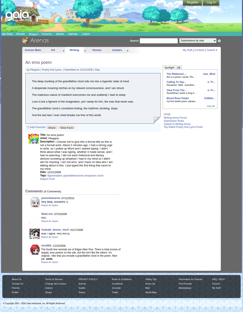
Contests (200, 50)
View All (211, 106)
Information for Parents (190, 279)
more (63, 50)
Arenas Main (33, 50)
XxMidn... (209, 98)
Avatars (117, 50)
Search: (134, 40)
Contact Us (17, 283)
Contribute (117, 283)
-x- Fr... (210, 82)
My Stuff (187, 50)
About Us (16, 279)
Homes (96, 50)
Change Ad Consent (55, 283)
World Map (151, 292)
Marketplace (185, 288)
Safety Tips (151, 279)
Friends (16, 288)
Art (53, 50)
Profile (15, 292)
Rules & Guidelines (122, 279)
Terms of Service (54, 279)
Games (73, 34)
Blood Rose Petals (178, 98)
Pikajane (35, 69)
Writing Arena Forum (175, 117)
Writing (74, 50)
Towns (82, 292)
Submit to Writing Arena (177, 124)
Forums (46, 34)
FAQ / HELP (218, 279)
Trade (115, 292)
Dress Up (150, 283)
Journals (116, 288)
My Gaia (7, 34)
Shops (33, 34)
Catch (86, 34)
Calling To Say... (176, 82)
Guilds (82, 288)
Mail (147, 288)
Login (211, 3)
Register (193, 3)
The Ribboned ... (176, 74)
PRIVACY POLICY (88, 279)
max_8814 (208, 74)
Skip (97, 69)
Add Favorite (37, 127)
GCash (20, 34)
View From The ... (177, 90)
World (60, 34)
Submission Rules (174, 120)
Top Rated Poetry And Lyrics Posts (183, 127)
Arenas (82, 283)
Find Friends (185, 283)
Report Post (47, 179)
